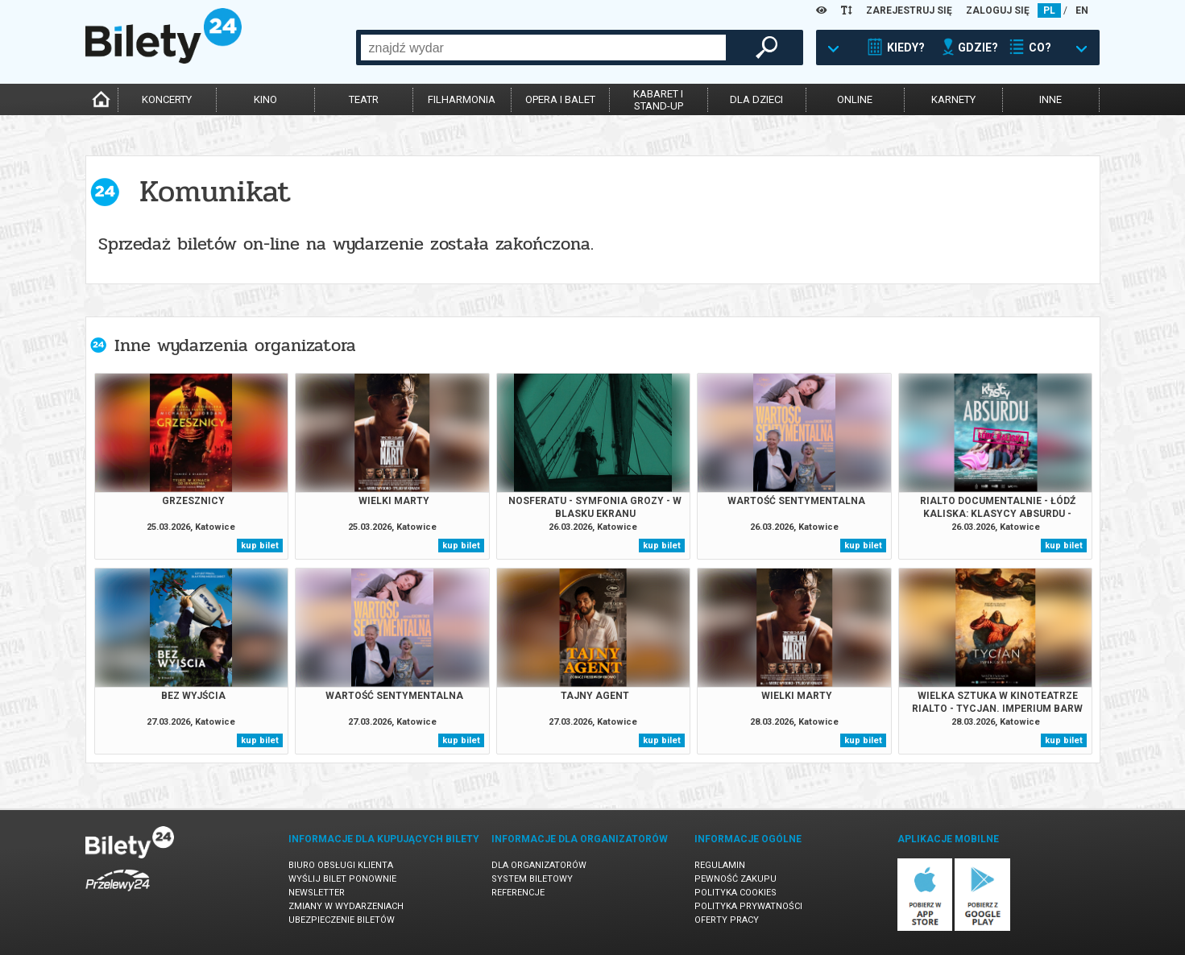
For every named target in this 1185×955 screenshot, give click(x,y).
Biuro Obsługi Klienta (340, 865)
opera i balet (560, 99)
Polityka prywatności (748, 906)
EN (1081, 10)
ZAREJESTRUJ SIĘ (909, 10)
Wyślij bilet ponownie (342, 879)
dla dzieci (756, 99)
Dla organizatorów (538, 865)
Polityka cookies (735, 892)
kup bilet (260, 545)
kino (265, 99)
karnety (953, 99)
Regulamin (719, 865)
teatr (364, 99)
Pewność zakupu (735, 879)
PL (1049, 10)
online (854, 99)
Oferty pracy (726, 920)
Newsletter (316, 892)
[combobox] (543, 47)
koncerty (167, 99)
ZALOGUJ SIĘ (998, 10)
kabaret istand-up (658, 100)
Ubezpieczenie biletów (341, 920)
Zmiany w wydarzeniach (346, 906)
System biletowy (532, 879)
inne (1050, 99)
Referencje (518, 892)
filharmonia (461, 99)
